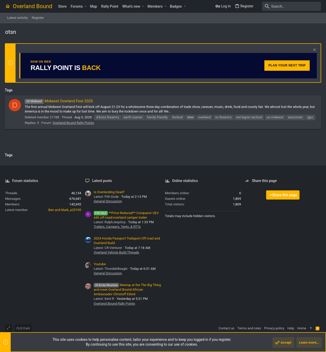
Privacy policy (274, 328)
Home (301, 328)
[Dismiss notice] (314, 50)
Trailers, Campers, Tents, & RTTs (117, 227)
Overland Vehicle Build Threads (116, 252)
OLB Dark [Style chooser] (23, 328)
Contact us (227, 328)
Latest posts (102, 181)
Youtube (100, 264)
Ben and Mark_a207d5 (64, 210)
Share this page (283, 195)
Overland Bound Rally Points (73, 123)
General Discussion (108, 201)
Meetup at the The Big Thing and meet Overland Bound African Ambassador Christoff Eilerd (127, 289)
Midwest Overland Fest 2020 (59, 101)
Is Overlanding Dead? (109, 192)
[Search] (289, 6)
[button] (85, 6)
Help (290, 328)
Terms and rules (249, 328)
